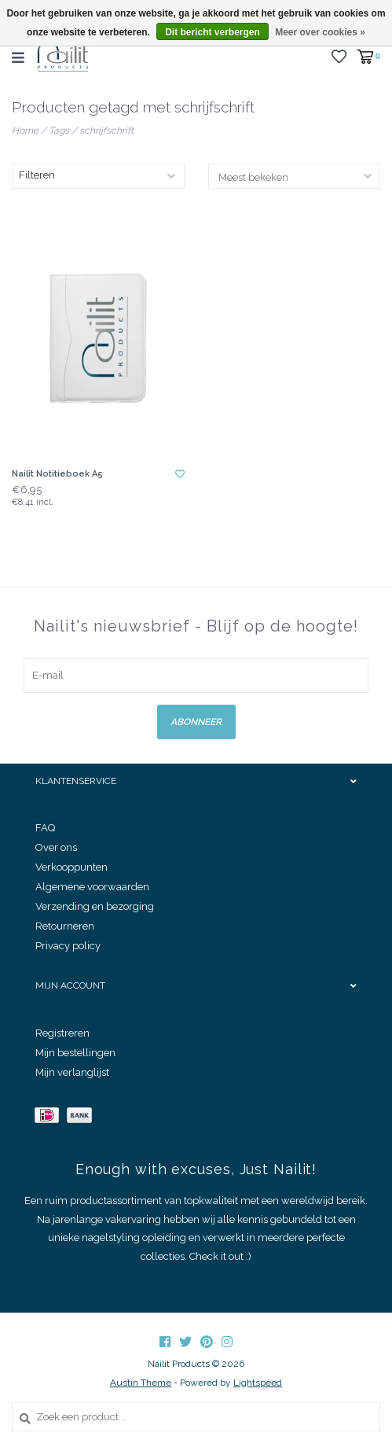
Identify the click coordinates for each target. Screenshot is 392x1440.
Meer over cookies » (320, 32)
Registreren (62, 1033)
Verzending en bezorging (94, 906)
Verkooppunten (71, 867)
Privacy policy (68, 946)
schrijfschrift (106, 130)
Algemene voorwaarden (92, 887)
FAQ (45, 828)
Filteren (37, 175)
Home (25, 130)
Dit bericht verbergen (212, 32)
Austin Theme (140, 1382)
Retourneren (64, 926)
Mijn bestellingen (75, 1053)
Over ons (56, 847)
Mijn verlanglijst (72, 1072)
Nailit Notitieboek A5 (57, 474)
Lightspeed (257, 1382)
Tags (59, 130)
